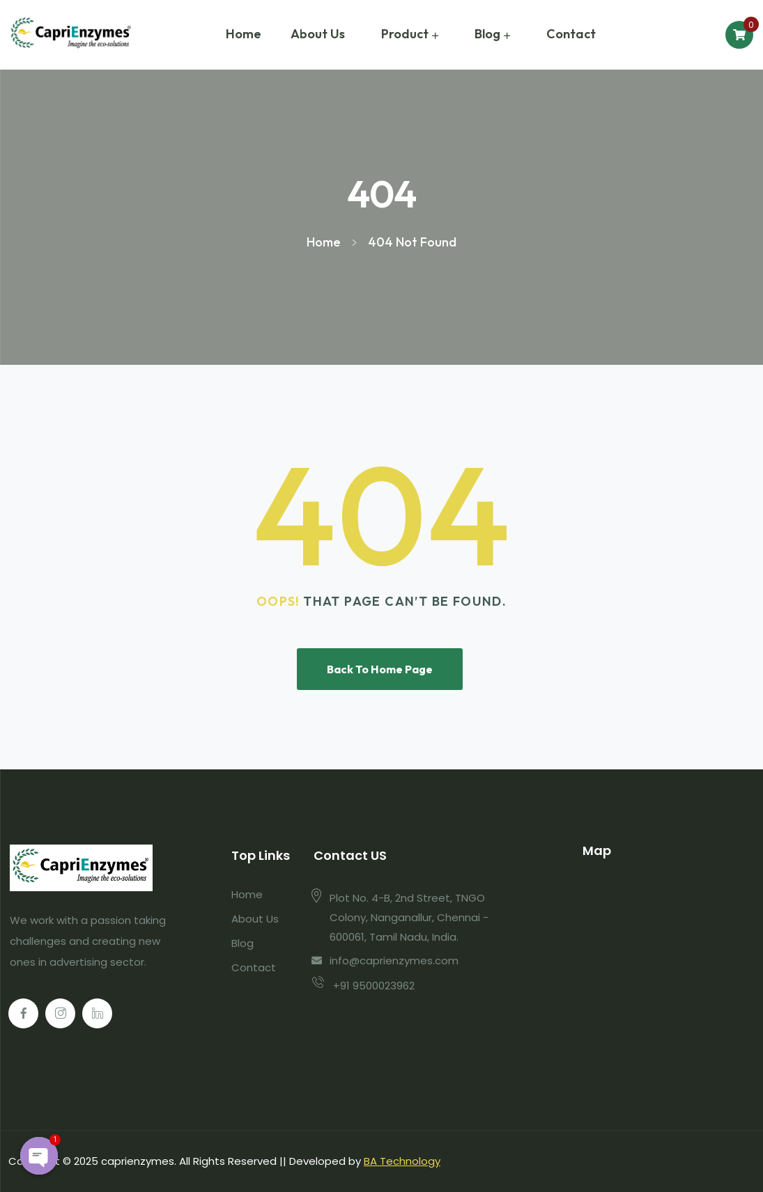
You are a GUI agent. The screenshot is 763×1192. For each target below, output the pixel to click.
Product (405, 34)
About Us (318, 34)
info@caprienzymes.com (394, 960)
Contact (571, 34)
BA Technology (402, 1161)
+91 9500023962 (374, 985)
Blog (487, 34)
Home (243, 34)
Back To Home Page (380, 669)
